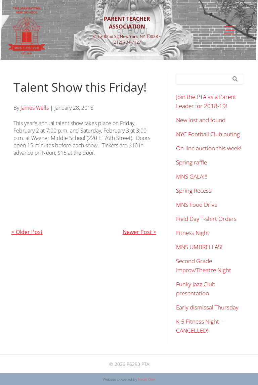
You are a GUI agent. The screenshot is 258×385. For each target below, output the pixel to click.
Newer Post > (139, 232)
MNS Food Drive (196, 204)
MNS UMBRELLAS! (199, 247)
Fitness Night (192, 233)
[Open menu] (229, 30)
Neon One (146, 379)
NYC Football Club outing (208, 134)
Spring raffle (191, 162)
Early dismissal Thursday (207, 307)
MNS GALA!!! (191, 176)
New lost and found (200, 120)
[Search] (209, 79)
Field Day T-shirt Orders (206, 219)
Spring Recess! (194, 190)
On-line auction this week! (208, 148)
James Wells (34, 107)
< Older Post (27, 232)
